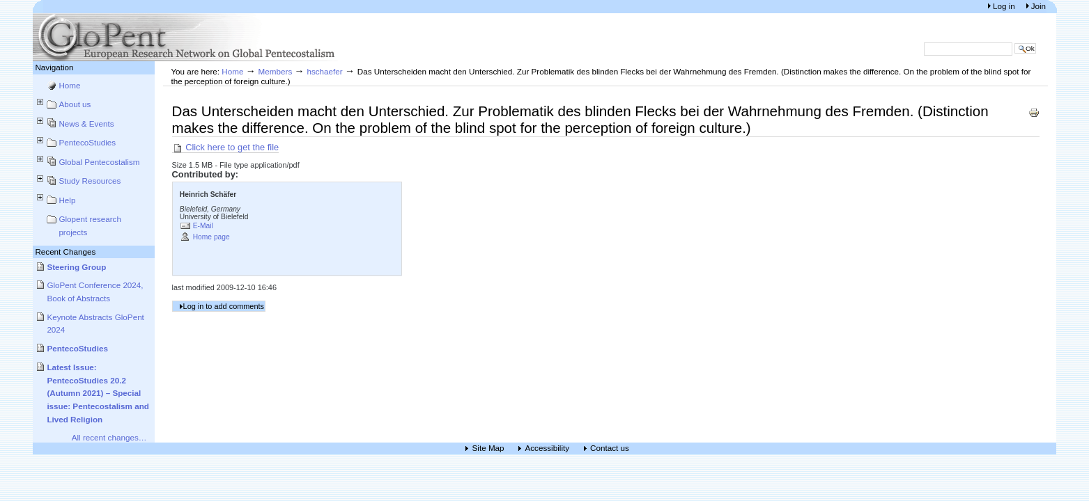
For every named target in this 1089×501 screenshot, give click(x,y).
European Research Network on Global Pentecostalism (186, 37)
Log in (1005, 5)
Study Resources (90, 180)
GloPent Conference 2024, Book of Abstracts (95, 291)
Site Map (488, 448)
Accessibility (547, 448)
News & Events (86, 123)
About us (75, 104)
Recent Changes (65, 251)
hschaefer (324, 71)
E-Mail (203, 226)
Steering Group (76, 266)
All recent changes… (109, 437)
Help (67, 200)
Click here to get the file (225, 147)
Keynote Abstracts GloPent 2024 (95, 323)
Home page (211, 237)
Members (275, 71)
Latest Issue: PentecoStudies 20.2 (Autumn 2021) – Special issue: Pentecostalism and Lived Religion (98, 393)
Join (1038, 5)
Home (69, 85)
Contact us (609, 448)
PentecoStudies (87, 142)
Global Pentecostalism (99, 161)
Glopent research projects (90, 225)
